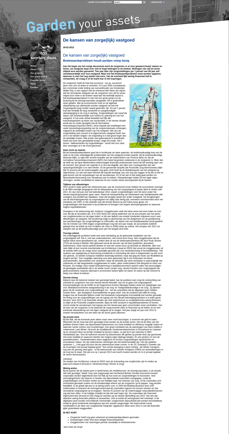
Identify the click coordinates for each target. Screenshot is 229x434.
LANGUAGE (156, 2)
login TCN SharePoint (100, 2)
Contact (34, 87)
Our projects (36, 73)
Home (33, 66)
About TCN (36, 69)
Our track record (38, 76)
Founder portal (38, 80)
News (33, 84)
